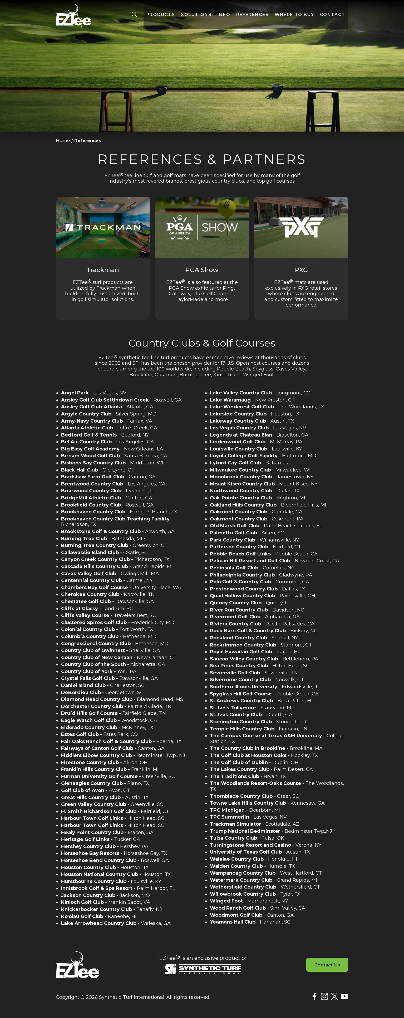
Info (224, 16)
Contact (332, 16)
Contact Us (326, 965)
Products (160, 16)
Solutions (196, 16)
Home (63, 140)
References (252, 16)
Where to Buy (294, 16)
